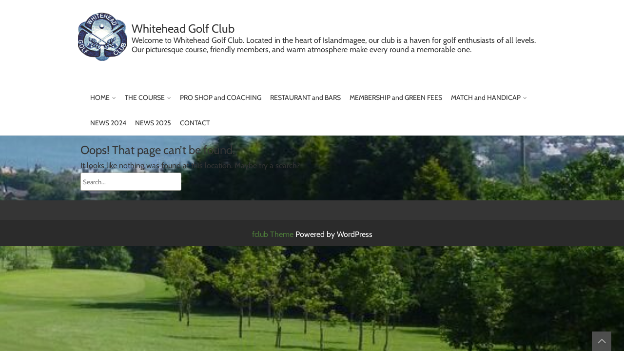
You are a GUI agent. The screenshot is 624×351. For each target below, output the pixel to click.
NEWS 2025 (153, 122)
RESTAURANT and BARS (305, 97)
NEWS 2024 (108, 122)
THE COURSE (145, 97)
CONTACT (195, 122)
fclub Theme (273, 234)
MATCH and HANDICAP (486, 97)
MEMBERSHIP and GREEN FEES (396, 97)
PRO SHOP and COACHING (220, 97)
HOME (100, 97)
